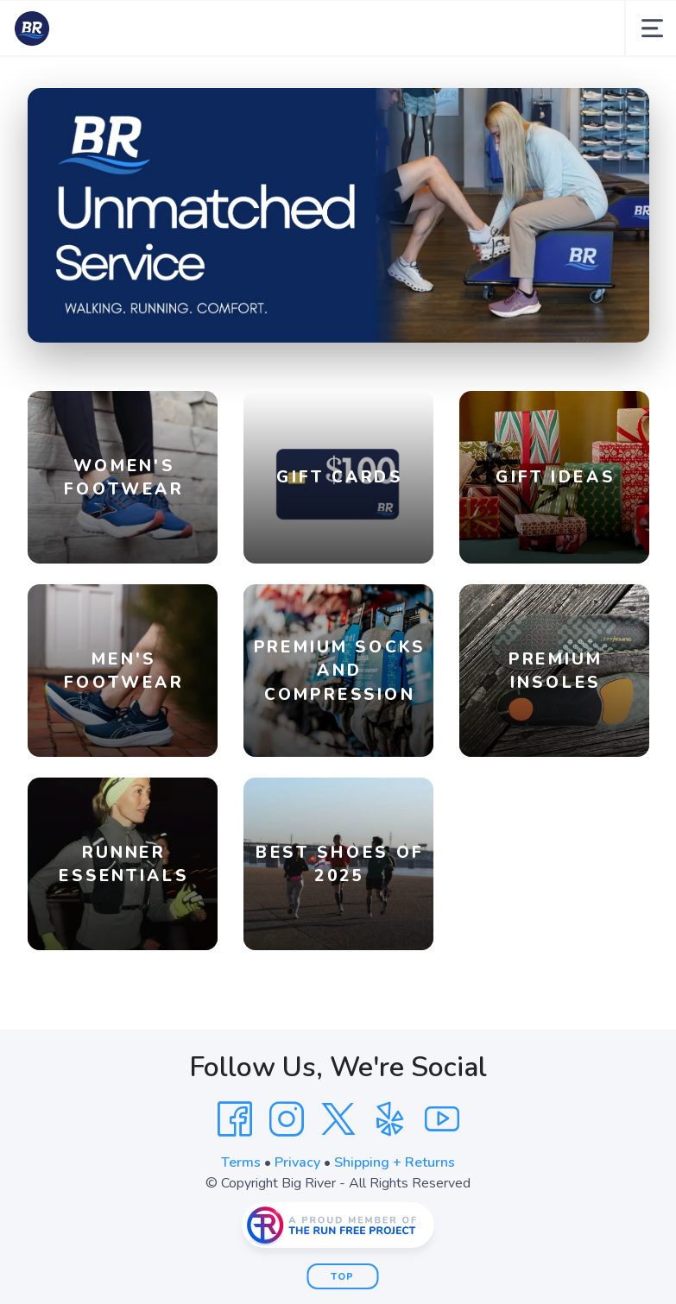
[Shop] (338, 215)
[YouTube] (442, 1119)
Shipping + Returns (394, 1162)
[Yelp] (390, 1119)
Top (342, 1276)
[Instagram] (287, 1119)
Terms (241, 1162)
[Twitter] (338, 1119)
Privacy (297, 1162)
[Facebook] (235, 1119)
